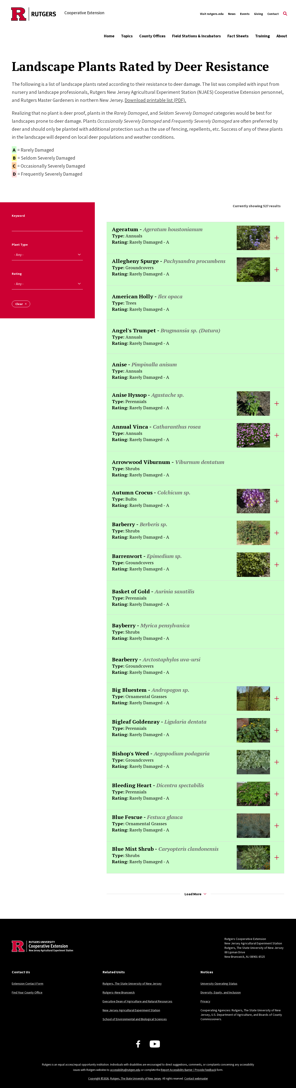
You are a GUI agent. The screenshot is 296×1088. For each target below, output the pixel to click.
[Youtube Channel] (155, 1044)
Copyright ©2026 (98, 1078)
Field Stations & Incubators (196, 35)
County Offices (152, 35)
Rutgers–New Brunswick (119, 992)
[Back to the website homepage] (33, 14)
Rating (17, 274)
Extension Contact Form (27, 984)
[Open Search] (285, 14)
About (281, 35)
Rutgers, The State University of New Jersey (132, 984)
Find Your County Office (27, 992)
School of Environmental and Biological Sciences (135, 1019)
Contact (273, 14)
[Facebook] (138, 1044)
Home (109, 35)
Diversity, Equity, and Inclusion (221, 992)
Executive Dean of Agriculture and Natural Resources (137, 1001)
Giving (258, 14)
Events (245, 14)
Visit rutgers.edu (212, 14)
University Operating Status (219, 984)
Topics (127, 35)
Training (262, 35)
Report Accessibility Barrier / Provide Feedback (188, 1070)
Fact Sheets (237, 35)
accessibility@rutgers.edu (125, 1070)
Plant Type (20, 245)
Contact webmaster (196, 1078)
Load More (195, 894)
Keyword (18, 216)
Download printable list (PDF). (155, 100)
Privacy (205, 1001)
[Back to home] (41, 953)
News (232, 14)
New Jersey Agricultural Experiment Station (131, 1010)
